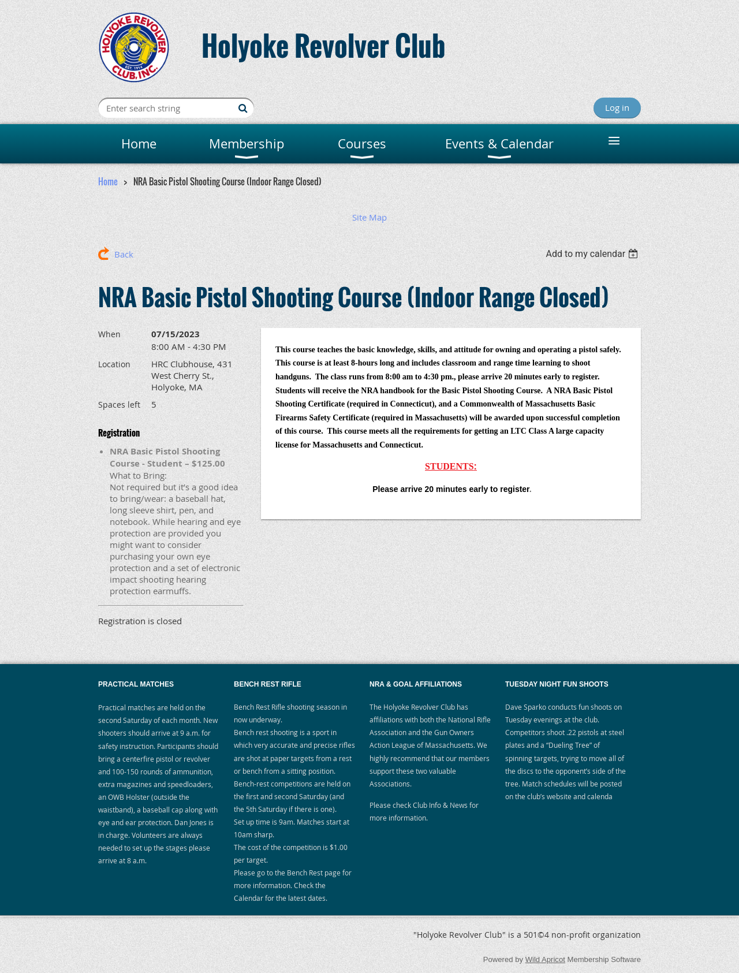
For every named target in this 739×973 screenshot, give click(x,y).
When (109, 334)
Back (123, 254)
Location (114, 364)
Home (108, 181)
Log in (617, 107)
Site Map (369, 217)
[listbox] (593, 254)
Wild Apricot (545, 959)
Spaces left (119, 404)
